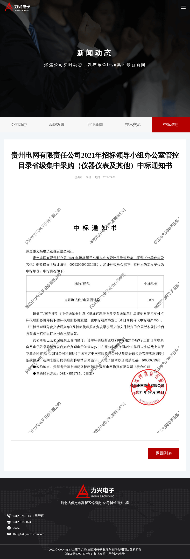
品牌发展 (57, 125)
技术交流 (133, 125)
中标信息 (171, 125)
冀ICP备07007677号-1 (78, 553)
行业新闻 (95, 125)
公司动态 (19, 125)
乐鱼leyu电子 (116, 553)
